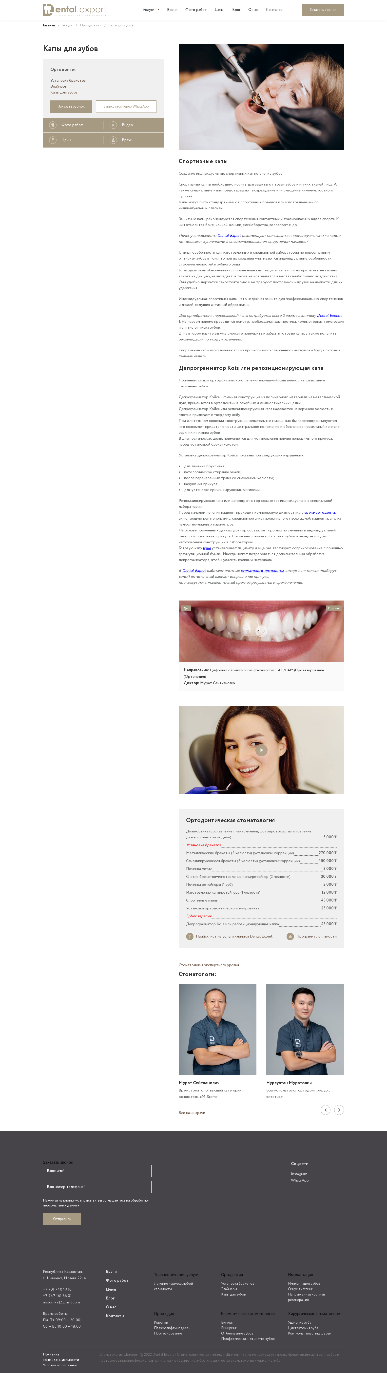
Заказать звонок (323, 9)
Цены (219, 10)
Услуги (148, 10)
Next (339, 1110)
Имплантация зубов (304, 1283)
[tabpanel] (217, 1042)
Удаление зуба (299, 1322)
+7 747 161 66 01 (57, 1296)
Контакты (274, 10)
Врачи (172, 10)
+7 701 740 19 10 (57, 1289)
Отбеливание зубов (237, 1333)
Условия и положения (60, 1365)
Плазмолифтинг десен (172, 1328)
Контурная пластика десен (309, 1333)
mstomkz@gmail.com (61, 1302)
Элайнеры (58, 86)
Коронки (161, 1322)
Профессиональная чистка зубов (248, 1338)
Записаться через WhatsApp (126, 106)
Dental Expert (229, 236)
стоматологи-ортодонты (262, 571)
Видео (127, 125)
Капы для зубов (63, 92)
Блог (236, 10)
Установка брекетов (68, 80)
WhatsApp (300, 1180)
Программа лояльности (316, 936)
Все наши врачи (192, 1113)
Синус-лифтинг (300, 1289)
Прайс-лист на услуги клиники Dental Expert (234, 936)
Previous (325, 1110)
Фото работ (196, 10)
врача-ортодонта (320, 512)
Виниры (227, 1322)
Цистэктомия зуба (303, 1328)
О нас (253, 10)
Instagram (299, 1174)
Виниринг (228, 1328)
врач (207, 548)
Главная (49, 25)
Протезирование (168, 1333)
